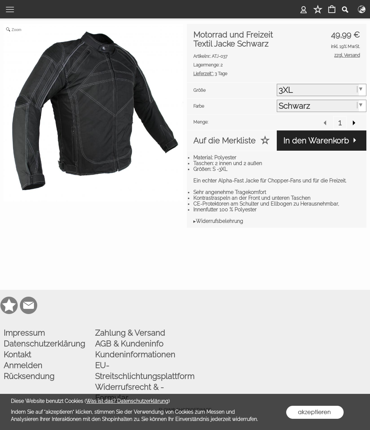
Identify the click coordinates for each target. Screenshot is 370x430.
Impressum (24, 332)
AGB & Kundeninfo (129, 343)
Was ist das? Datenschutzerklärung (127, 401)
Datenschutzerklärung (44, 343)
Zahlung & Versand (130, 332)
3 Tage (210, 73)
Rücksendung (29, 376)
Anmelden (23, 365)
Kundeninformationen (135, 354)
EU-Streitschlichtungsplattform (139, 371)
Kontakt (17, 354)
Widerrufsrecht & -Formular (129, 392)
